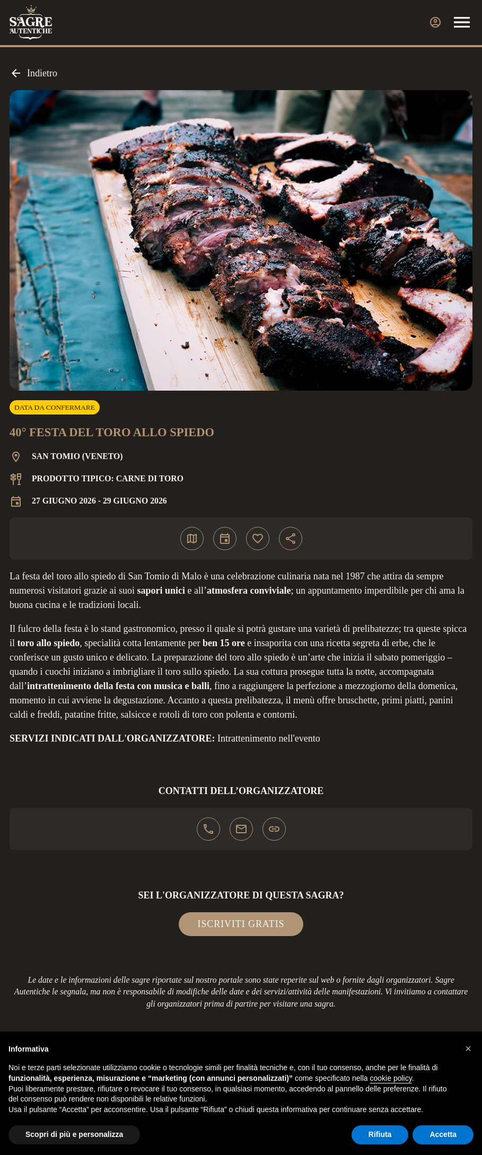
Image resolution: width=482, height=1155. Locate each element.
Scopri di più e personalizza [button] (74, 1134)
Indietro (33, 73)
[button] (468, 1048)
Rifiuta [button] (380, 1134)
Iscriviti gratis (241, 924)
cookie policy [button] (391, 1078)
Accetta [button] (443, 1134)
